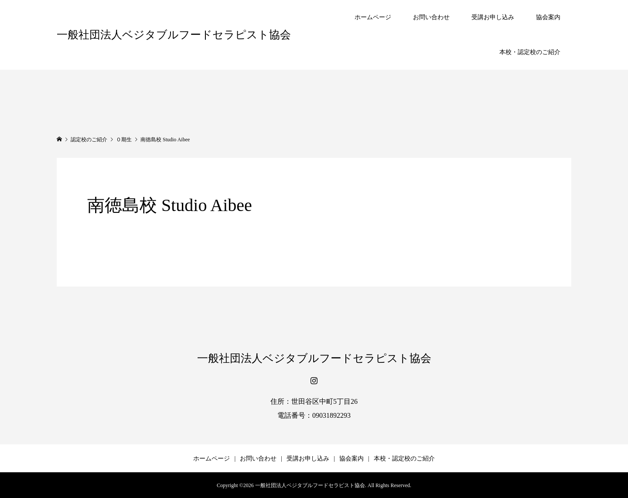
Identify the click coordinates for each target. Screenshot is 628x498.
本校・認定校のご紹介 (529, 52)
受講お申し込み (492, 17)
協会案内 (548, 17)
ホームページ (373, 17)
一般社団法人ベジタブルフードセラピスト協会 (174, 35)
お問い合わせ (431, 17)
